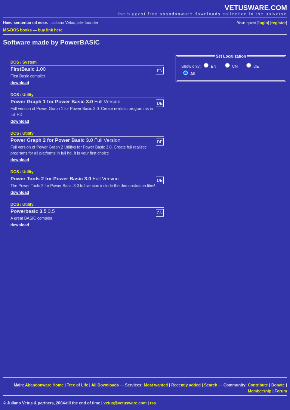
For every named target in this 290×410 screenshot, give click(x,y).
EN (213, 66)
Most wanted (156, 385)
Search (211, 385)
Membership (259, 391)
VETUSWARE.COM (256, 8)
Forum (281, 391)
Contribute (258, 385)
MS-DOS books (17, 30)
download (19, 82)
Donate (278, 385)
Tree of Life (77, 385)
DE (255, 66)
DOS (14, 62)
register (278, 23)
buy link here (50, 30)
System (29, 62)
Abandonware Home (44, 385)
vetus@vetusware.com (125, 403)
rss (153, 403)
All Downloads (104, 385)
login (263, 23)
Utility (28, 94)
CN (234, 66)
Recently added (186, 385)
